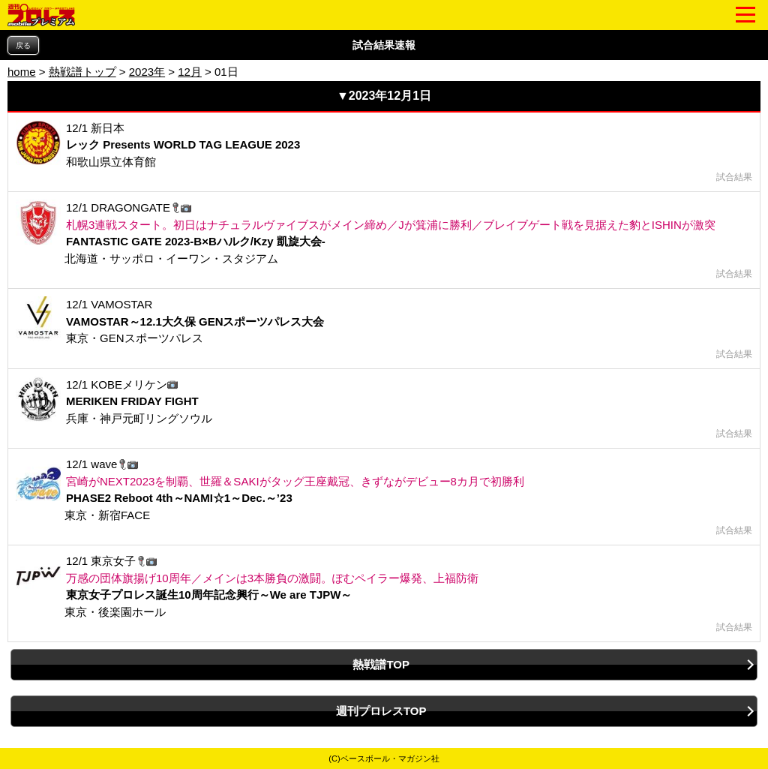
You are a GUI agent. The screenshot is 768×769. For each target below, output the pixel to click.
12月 (190, 71)
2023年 (147, 71)
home (22, 71)
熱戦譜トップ (82, 71)
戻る (23, 45)
